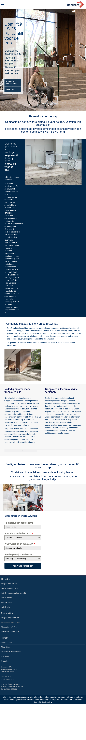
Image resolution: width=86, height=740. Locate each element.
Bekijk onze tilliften (8, 642)
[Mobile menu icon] (2, 4)
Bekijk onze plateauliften (10, 618)
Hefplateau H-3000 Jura (10, 632)
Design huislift (6, 598)
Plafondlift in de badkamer (10, 652)
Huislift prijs (5, 607)
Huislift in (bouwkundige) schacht (13, 593)
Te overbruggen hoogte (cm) (18, 523)
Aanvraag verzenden (23, 565)
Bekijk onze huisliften (9, 584)
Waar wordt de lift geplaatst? (19, 544)
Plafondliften (5, 647)
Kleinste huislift (6, 602)
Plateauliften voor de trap (10, 622)
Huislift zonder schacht (9, 588)
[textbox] (21, 537)
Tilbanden (4, 661)
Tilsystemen (5, 656)
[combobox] (22, 537)
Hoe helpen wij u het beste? (18, 554)
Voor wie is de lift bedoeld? (18, 533)
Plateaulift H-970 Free (9, 627)
